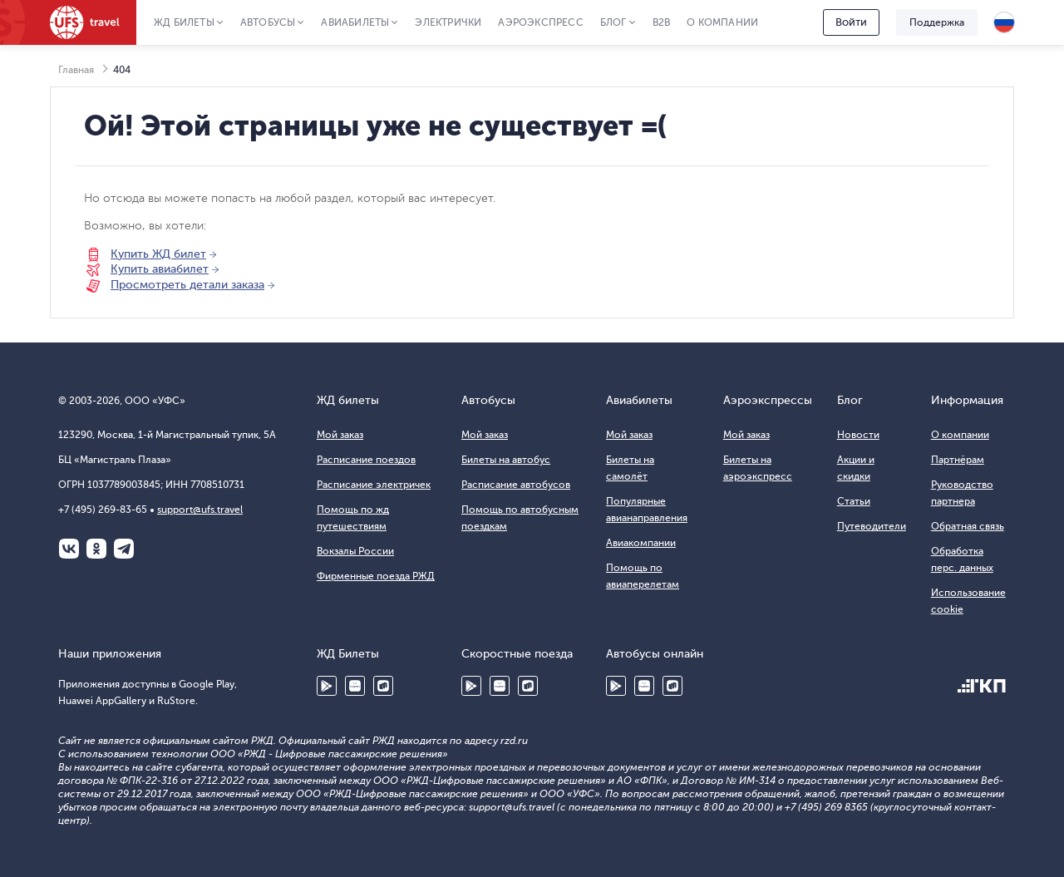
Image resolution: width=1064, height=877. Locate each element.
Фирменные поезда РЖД (376, 576)
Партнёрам (957, 460)
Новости (858, 435)
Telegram (124, 548)
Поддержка (936, 22)
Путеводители (871, 526)
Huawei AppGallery (355, 686)
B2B (662, 22)
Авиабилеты (355, 22)
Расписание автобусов (515, 484)
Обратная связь (967, 526)
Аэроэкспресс (540, 22)
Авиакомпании (641, 543)
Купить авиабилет (160, 269)
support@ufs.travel (200, 509)
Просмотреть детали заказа (187, 284)
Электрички (448, 22)
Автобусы (268, 22)
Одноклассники (96, 548)
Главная (76, 70)
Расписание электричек (374, 484)
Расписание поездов (366, 460)
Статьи (853, 501)
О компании (722, 22)
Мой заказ (340, 435)
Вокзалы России (355, 551)
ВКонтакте (69, 548)
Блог (613, 22)
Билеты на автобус (505, 460)
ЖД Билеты (184, 22)
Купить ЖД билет (158, 254)
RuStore (383, 686)
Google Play (327, 686)
